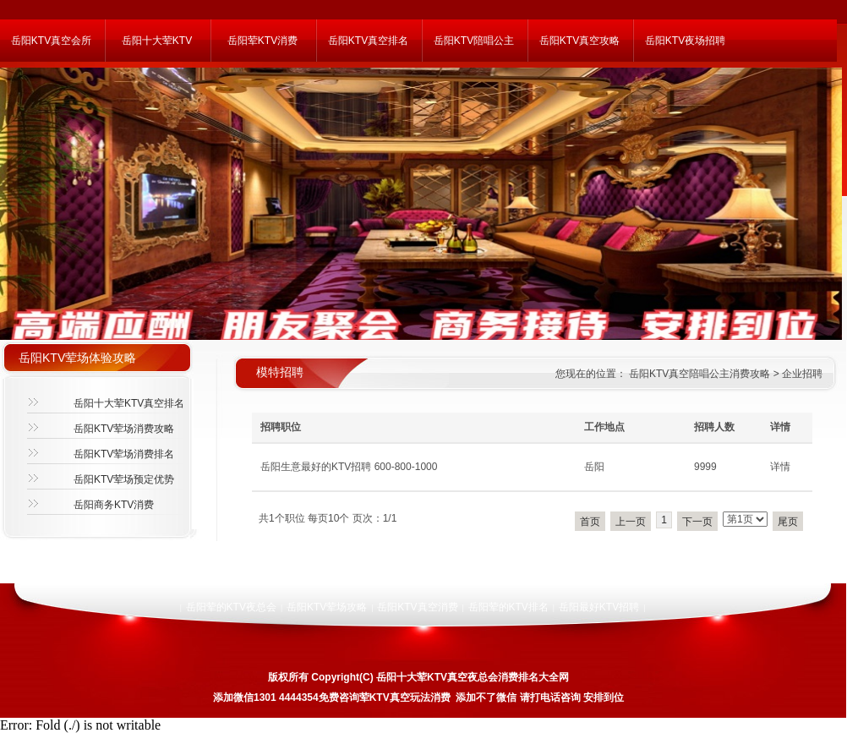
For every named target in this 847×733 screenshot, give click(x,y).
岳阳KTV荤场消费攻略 (124, 429)
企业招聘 (802, 374)
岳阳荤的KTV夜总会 (231, 607)
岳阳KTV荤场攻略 (327, 607)
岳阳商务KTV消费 (114, 505)
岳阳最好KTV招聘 (599, 607)
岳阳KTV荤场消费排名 (124, 454)
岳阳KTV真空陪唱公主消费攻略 (698, 374)
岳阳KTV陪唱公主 (474, 40)
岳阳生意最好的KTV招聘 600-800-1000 (348, 467)
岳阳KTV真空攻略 (579, 40)
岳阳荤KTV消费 (262, 40)
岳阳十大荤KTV (157, 40)
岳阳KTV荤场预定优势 (124, 479)
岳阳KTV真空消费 (417, 607)
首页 (590, 522)
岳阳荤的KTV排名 (508, 607)
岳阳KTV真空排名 (368, 40)
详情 (780, 467)
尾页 (788, 522)
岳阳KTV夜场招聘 (685, 40)
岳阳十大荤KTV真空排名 (129, 403)
